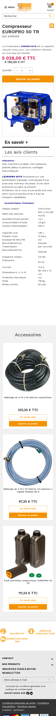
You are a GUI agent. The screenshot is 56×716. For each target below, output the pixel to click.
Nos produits (11, 664)
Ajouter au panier (28, 79)
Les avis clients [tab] (21, 152)
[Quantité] (23, 70)
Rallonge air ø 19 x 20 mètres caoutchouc (28, 397)
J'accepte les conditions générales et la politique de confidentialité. (25, 687)
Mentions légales (26, 706)
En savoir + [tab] (16, 142)
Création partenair (13, 710)
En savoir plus (28, 417)
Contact (8, 658)
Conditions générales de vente (18, 703)
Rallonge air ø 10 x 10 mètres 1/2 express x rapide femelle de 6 (28, 490)
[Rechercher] (28, 16)
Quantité (7, 70)
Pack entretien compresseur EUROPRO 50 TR (28, 582)
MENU (9, 7)
